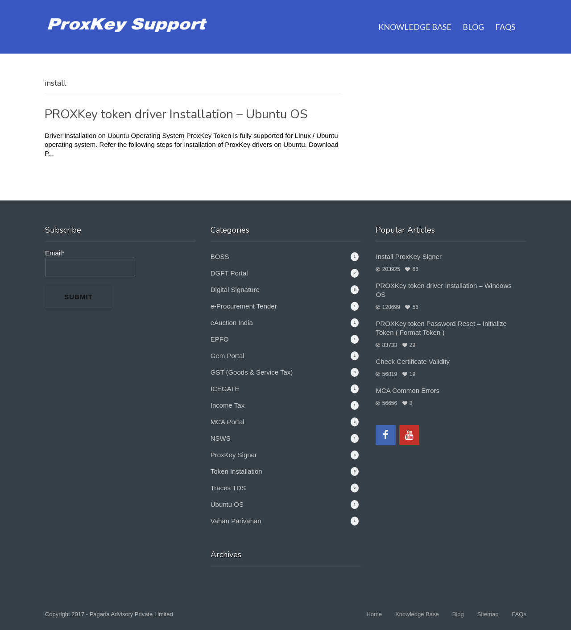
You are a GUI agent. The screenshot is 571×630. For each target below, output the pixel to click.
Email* (90, 262)
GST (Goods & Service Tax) (252, 372)
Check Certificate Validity (413, 361)
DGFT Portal (229, 273)
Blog (473, 16)
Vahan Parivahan (236, 521)
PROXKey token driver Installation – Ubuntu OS (176, 114)
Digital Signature (235, 289)
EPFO (220, 339)
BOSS (220, 256)
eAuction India (232, 322)
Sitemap (488, 614)
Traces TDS (228, 488)
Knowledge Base (414, 16)
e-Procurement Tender (244, 306)
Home (374, 614)
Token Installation (236, 471)
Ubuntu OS (227, 504)
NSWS (221, 438)
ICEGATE (225, 388)
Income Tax (227, 405)
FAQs (505, 16)
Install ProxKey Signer (409, 256)
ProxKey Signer (234, 455)
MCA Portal (227, 422)
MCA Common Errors (407, 390)
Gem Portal (227, 355)
